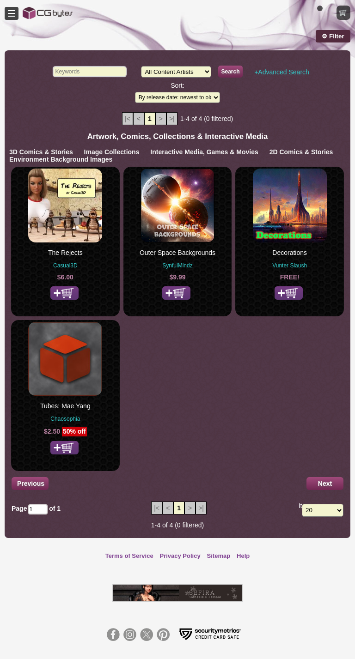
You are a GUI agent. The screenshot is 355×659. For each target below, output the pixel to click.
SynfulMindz (177, 265)
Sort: (177, 85)
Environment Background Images (60, 159)
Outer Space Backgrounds (177, 252)
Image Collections (112, 152)
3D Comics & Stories (41, 152)
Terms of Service (129, 555)
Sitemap (219, 555)
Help (243, 555)
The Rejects (65, 252)
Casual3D (65, 265)
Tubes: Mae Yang (65, 406)
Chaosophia (65, 419)
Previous (30, 483)
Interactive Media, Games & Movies (204, 152)
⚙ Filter (333, 36)
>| (172, 118)
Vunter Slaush (289, 265)
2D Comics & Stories (301, 152)
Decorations (289, 252)
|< (127, 118)
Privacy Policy (180, 555)
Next (325, 483)
